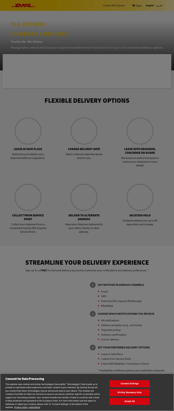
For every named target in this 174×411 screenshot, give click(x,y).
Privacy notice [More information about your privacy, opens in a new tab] (21, 407)
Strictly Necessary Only (130, 392)
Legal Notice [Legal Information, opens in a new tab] (34, 407)
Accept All (130, 401)
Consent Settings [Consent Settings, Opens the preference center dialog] (129, 383)
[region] (87, 392)
